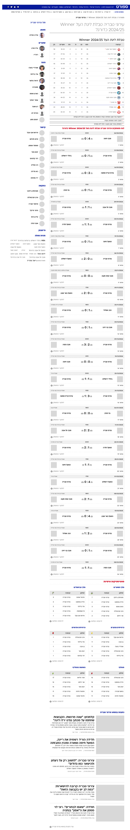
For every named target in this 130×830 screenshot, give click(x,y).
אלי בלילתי (79, 606)
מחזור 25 (118, 557)
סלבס (81, 2)
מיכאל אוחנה (78, 597)
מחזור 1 (118, 145)
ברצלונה (33, 12)
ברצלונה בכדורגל (22, 240)
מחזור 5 (118, 214)
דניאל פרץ (96, 12)
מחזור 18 (118, 437)
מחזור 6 (118, 231)
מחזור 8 (118, 265)
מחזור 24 (118, 540)
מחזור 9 (118, 282)
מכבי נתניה (64, 345)
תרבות (88, 2)
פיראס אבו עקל (77, 616)
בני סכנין (64, 190)
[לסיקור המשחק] (55, 145)
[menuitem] (101, 2)
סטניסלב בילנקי (116, 597)
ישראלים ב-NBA (63, 7)
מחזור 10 (118, 299)
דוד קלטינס (78, 656)
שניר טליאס (78, 677)
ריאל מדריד (24, 12)
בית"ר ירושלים (43, 12)
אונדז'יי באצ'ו (117, 646)
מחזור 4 (118, 197)
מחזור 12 (118, 334)
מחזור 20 (118, 471)
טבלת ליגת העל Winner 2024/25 (100, 18)
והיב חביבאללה (116, 611)
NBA (41, 241)
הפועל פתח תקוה (37, 247)
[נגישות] (3, 2)
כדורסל (72, 7)
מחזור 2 (118, 162)
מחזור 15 (118, 385)
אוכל (69, 2)
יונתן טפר (79, 651)
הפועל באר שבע (64, 293)
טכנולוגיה (47, 2)
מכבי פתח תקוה (105, 276)
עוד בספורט (44, 7)
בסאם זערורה (117, 691)
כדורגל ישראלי (93, 7)
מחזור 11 (118, 317)
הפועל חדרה (64, 224)
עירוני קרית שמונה (105, 173)
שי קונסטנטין (78, 611)
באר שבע (66, 12)
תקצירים (53, 7)
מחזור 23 (118, 523)
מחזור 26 (118, 574)
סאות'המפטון (39, 260)
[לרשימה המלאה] (104, 621)
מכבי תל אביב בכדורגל (35, 257)
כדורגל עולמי (81, 7)
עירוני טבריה (78, 18)
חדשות (102, 2)
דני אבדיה (105, 12)
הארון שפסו (117, 606)
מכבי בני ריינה (105, 327)
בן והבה (118, 642)
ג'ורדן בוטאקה (116, 602)
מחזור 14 (118, 368)
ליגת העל (39, 254)
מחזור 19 (118, 454)
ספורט (95, 2)
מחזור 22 (118, 505)
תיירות (55, 2)
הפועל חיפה (105, 242)
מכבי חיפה (74, 12)
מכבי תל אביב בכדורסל (15, 257)
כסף (75, 2)
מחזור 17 (118, 420)
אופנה (39, 2)
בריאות (62, 2)
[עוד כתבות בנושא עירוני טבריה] (84, 827)
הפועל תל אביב (55, 12)
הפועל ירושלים (64, 259)
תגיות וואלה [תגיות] (38, 236)
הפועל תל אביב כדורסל (35, 250)
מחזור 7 (118, 248)
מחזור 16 (118, 402)
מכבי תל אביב (85, 12)
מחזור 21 (118, 488)
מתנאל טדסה (116, 696)
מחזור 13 (118, 351)
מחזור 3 (118, 179)
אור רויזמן (118, 616)
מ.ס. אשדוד (105, 310)
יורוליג (21, 250)
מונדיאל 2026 (13, 12)
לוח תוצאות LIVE (105, 7)
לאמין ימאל (11, 250)
